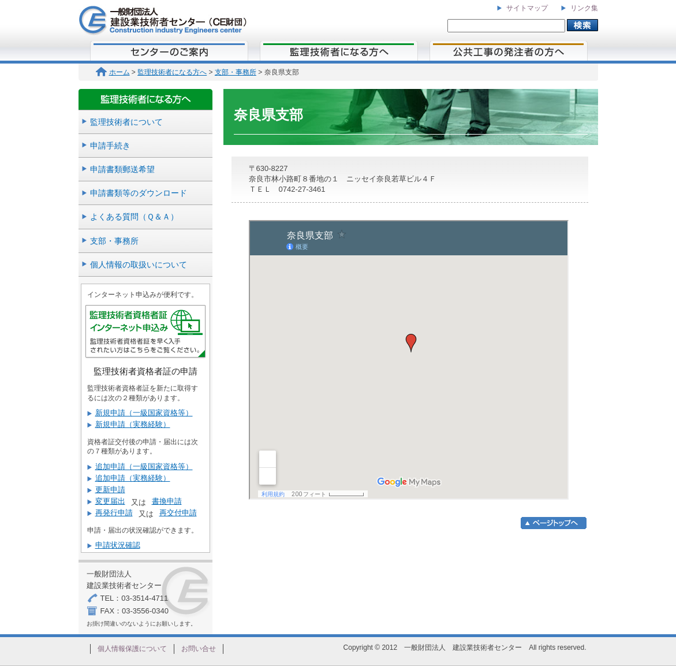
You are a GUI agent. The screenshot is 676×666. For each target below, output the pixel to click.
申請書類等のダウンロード (138, 193)
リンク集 (584, 8)
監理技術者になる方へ (172, 72)
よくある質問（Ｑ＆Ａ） (134, 216)
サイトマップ (527, 8)
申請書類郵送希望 (122, 169)
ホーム (113, 72)
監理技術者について (126, 121)
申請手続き (110, 145)
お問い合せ (198, 649)
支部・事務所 (235, 72)
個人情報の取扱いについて (138, 264)
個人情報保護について (132, 649)
